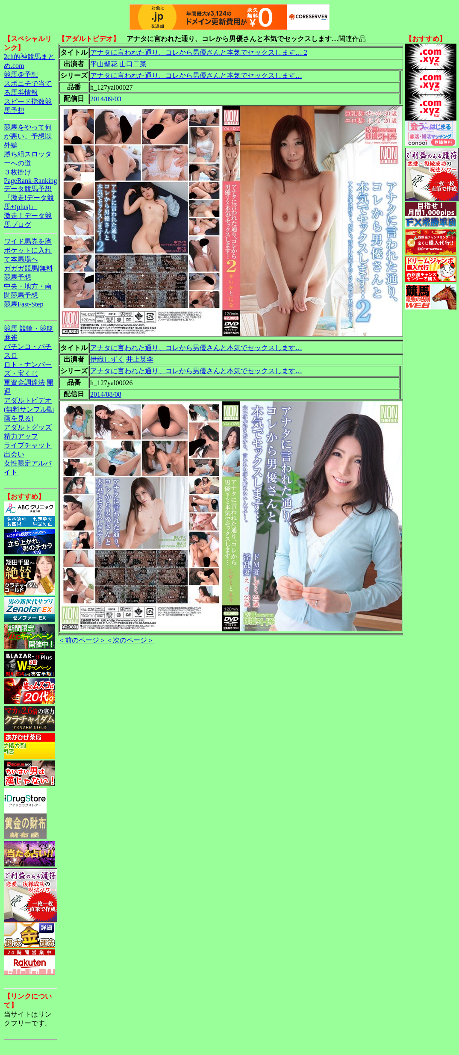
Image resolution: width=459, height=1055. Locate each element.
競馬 (11, 328)
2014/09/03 (105, 99)
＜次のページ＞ (130, 640)
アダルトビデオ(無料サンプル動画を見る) (29, 409)
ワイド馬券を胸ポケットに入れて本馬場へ (28, 250)
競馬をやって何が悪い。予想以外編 (28, 136)
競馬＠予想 (21, 74)
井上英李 (139, 359)
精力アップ (21, 436)
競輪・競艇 (36, 328)
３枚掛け (17, 172)
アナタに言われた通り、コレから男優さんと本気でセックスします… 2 (198, 52)
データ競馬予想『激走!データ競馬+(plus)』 (29, 197)
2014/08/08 (105, 394)
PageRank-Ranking (30, 180)
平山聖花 (104, 64)
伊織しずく (107, 359)
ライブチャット (28, 445)
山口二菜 (133, 64)
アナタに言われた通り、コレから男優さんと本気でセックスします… (196, 75)
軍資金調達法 (24, 382)
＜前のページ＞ (82, 640)
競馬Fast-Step (23, 304)
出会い (14, 454)
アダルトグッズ (28, 427)
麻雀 (11, 337)
